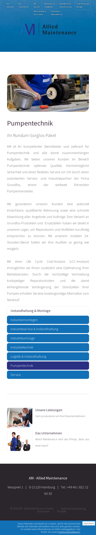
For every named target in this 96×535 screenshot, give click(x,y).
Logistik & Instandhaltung (28, 356)
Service (15, 374)
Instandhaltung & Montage (82, 5)
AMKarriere (37, 5)
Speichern (88, 523)
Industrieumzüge (22, 338)
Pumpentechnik (21, 365)
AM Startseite (10, 5)
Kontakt (61, 511)
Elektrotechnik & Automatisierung (65, 5)
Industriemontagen (24, 320)
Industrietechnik (21, 347)
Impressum (43, 511)
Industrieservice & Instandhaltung (34, 329)
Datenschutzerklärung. (69, 531)
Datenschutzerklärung (73, 508)
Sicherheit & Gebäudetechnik (56, 12)
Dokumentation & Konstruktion (40, 12)
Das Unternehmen (24, 5)
